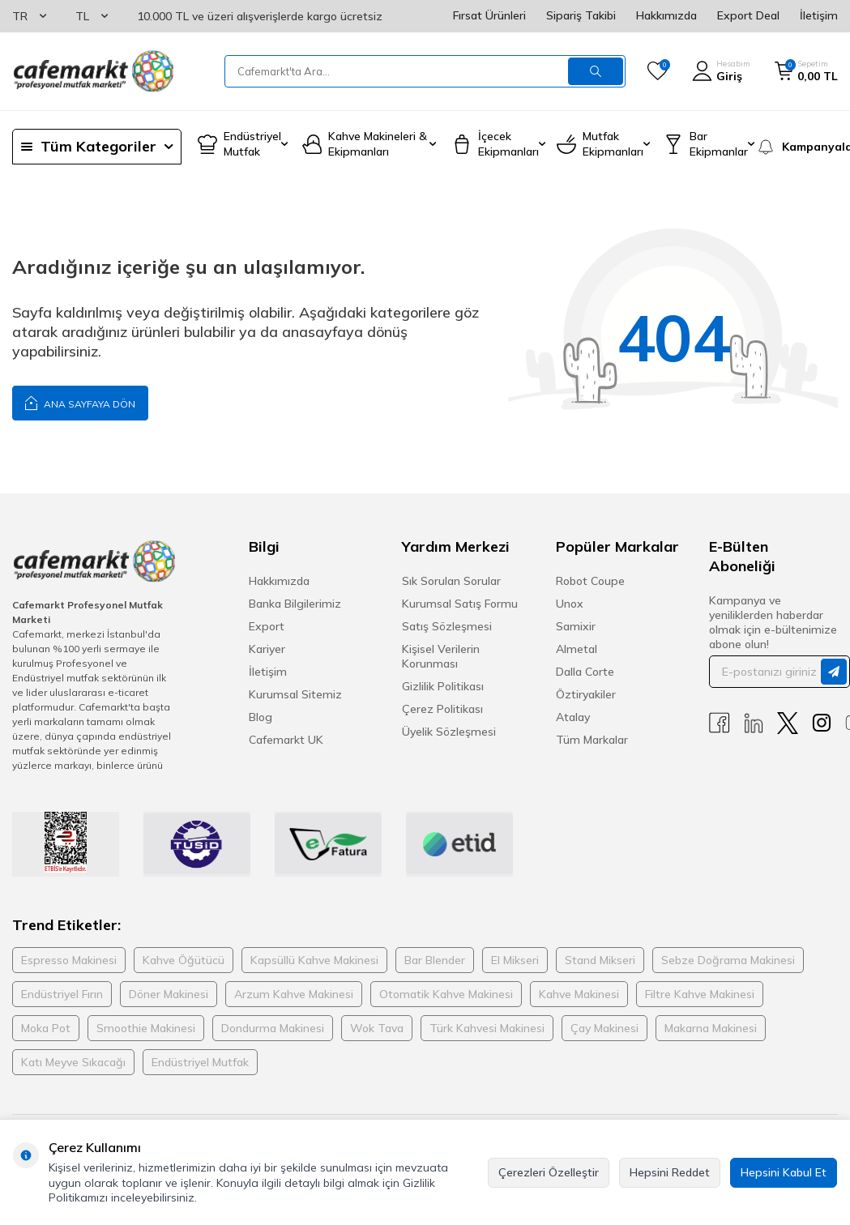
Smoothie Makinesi (145, 1028)
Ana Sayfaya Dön (80, 402)
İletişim (819, 15)
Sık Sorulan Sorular (451, 581)
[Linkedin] (753, 723)
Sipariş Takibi (581, 15)
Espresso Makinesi (69, 960)
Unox (569, 603)
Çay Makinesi (604, 1028)
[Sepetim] (806, 71)
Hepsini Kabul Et (784, 1172)
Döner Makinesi (168, 994)
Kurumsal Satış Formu (460, 603)
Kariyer (267, 649)
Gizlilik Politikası (443, 686)
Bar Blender (434, 960)
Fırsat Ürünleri (489, 15)
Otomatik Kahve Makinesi (446, 994)
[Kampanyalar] (797, 146)
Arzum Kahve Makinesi (293, 994)
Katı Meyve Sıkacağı (73, 1062)
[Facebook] (719, 723)
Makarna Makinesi (710, 1028)
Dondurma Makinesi (272, 1028)
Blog (260, 717)
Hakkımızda (666, 15)
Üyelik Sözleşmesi (449, 731)
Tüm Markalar (592, 739)
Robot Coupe (590, 581)
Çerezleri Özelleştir (548, 1172)
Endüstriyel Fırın (62, 994)
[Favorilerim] (657, 71)
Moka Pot (45, 1028)
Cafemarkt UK (286, 739)
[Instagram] (821, 723)
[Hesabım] (721, 71)
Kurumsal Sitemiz (295, 694)
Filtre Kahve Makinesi (699, 994)
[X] (787, 723)
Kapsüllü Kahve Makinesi (314, 960)
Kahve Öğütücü (183, 960)
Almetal (576, 649)
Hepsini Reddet (670, 1172)
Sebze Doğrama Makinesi (728, 960)
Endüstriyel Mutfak (200, 1062)
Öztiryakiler (586, 694)
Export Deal (748, 15)
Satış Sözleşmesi (447, 626)
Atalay (573, 717)
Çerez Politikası (442, 709)
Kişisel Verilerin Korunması (441, 656)
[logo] (93, 71)
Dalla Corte (585, 671)
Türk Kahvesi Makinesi (487, 1028)
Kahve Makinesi (579, 994)
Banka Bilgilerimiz (295, 603)
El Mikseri (515, 960)
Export (266, 626)
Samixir (576, 626)
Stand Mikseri (600, 960)
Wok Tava (377, 1028)
